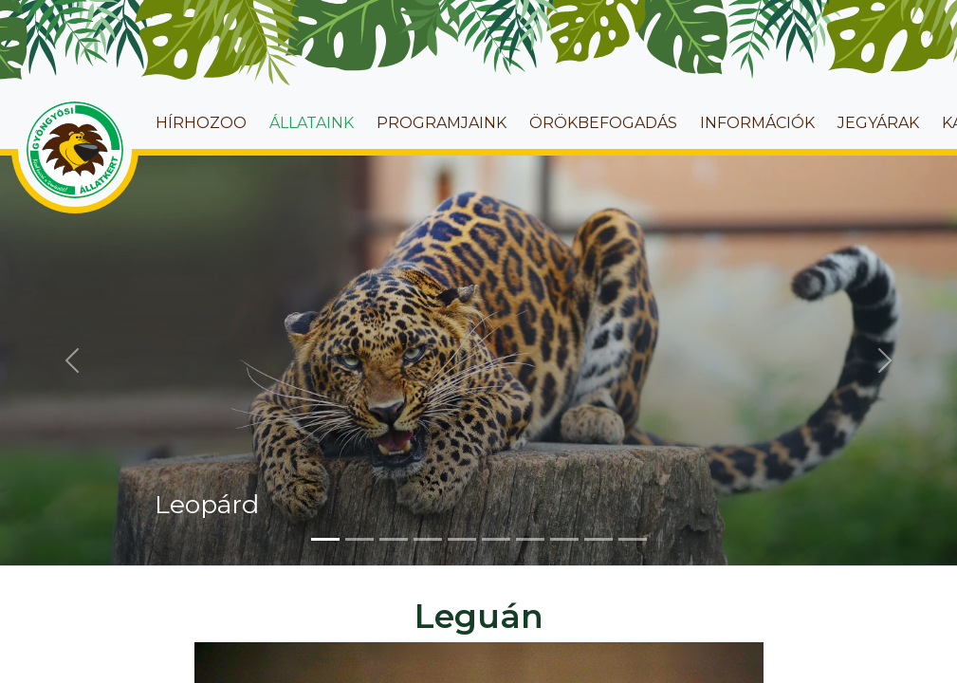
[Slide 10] (632, 539)
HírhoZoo (201, 123)
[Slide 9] (598, 539)
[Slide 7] (530, 539)
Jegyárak (878, 123)
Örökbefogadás (603, 123)
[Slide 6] (496, 539)
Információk (757, 123)
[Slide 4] (428, 539)
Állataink (311, 123)
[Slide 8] (564, 539)
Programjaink (441, 123)
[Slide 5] (462, 539)
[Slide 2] (359, 539)
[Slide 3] (393, 539)
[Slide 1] (325, 539)
